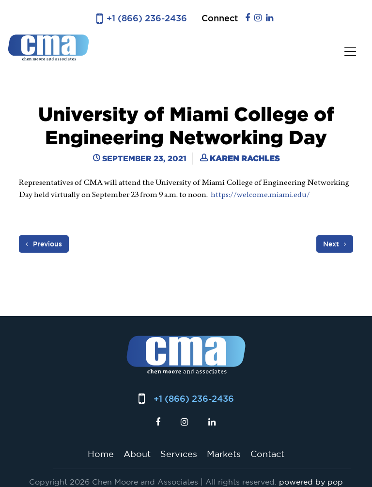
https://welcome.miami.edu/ (261, 194)
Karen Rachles (244, 158)
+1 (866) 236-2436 (147, 18)
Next (334, 244)
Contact (267, 453)
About (137, 453)
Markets (224, 453)
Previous (44, 244)
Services (178, 453)
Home (101, 453)
